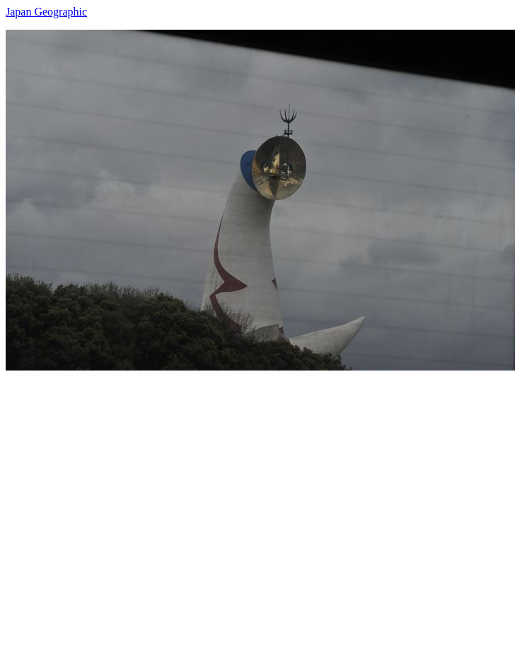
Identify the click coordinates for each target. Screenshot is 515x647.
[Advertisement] (132, 503)
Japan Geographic (46, 12)
